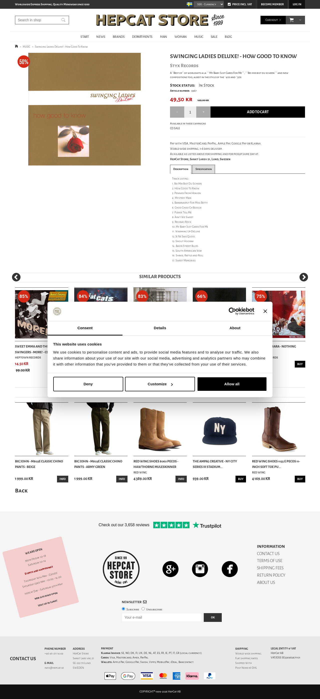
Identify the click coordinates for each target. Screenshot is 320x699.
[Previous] (16, 277)
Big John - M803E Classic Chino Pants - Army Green (98, 464)
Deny (88, 384)
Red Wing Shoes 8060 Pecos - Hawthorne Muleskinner (156, 464)
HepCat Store (81, 653)
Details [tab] (160, 328)
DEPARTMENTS (142, 37)
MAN (163, 37)
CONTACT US (268, 553)
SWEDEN (78, 668)
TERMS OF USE (269, 560)
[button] (292, 20)
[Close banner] (265, 311)
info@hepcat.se (54, 668)
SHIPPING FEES (270, 568)
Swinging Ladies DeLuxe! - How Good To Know (61, 46)
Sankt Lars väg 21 (83, 658)
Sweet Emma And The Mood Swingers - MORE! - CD (37, 349)
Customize (160, 384)
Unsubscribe (154, 609)
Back (21, 490)
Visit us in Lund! (48, 603)
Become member (272, 4)
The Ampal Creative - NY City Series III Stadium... (215, 464)
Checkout (272, 20)
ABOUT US (266, 582)
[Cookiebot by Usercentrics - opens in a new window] (232, 311)
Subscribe (132, 609)
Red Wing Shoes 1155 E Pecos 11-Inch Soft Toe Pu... (276, 464)
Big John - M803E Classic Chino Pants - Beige (39, 464)
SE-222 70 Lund (82, 663)
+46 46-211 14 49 (53, 653)
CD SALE (175, 128)
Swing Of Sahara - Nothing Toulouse (274, 349)
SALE (214, 37)
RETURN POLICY (271, 575)
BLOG (228, 37)
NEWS (100, 37)
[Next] (304, 277)
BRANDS (119, 37)
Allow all (232, 384)
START (84, 37)
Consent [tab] (85, 328)
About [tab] (235, 328)
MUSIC (198, 37)
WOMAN (180, 37)
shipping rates (249, 658)
